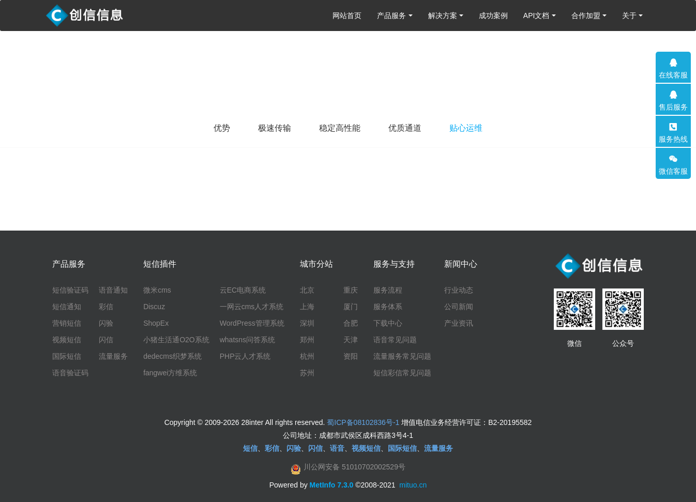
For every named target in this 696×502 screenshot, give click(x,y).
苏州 (307, 373)
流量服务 (113, 356)
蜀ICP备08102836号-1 (363, 422)
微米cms (157, 290)
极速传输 (274, 128)
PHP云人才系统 (245, 356)
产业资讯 (458, 323)
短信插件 (159, 264)
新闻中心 (460, 264)
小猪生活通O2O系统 (176, 340)
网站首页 (346, 15)
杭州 (307, 356)
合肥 (350, 323)
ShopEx (156, 323)
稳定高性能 (339, 128)
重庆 (350, 290)
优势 (222, 128)
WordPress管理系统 (252, 323)
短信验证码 (70, 290)
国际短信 (66, 356)
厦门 (350, 306)
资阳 (350, 356)
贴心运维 (465, 128)
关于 (629, 15)
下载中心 (387, 323)
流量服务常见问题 (402, 356)
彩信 (106, 306)
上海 (307, 306)
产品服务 (391, 15)
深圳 (307, 323)
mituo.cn (413, 485)
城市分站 (316, 264)
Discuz (154, 306)
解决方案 (442, 15)
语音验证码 (70, 373)
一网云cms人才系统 (252, 306)
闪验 (106, 323)
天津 (350, 340)
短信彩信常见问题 (402, 373)
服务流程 (387, 290)
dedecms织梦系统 (172, 356)
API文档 (536, 15)
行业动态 (458, 290)
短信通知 (66, 306)
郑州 (307, 340)
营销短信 (66, 323)
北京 (307, 290)
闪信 (106, 340)
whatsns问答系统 (247, 340)
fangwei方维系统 (170, 373)
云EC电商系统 (243, 290)
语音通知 (113, 290)
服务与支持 (394, 264)
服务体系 (387, 306)
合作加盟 (585, 15)
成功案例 (493, 15)
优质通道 (404, 128)
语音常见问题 (395, 340)
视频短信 (66, 340)
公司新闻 (458, 306)
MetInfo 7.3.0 (332, 485)
